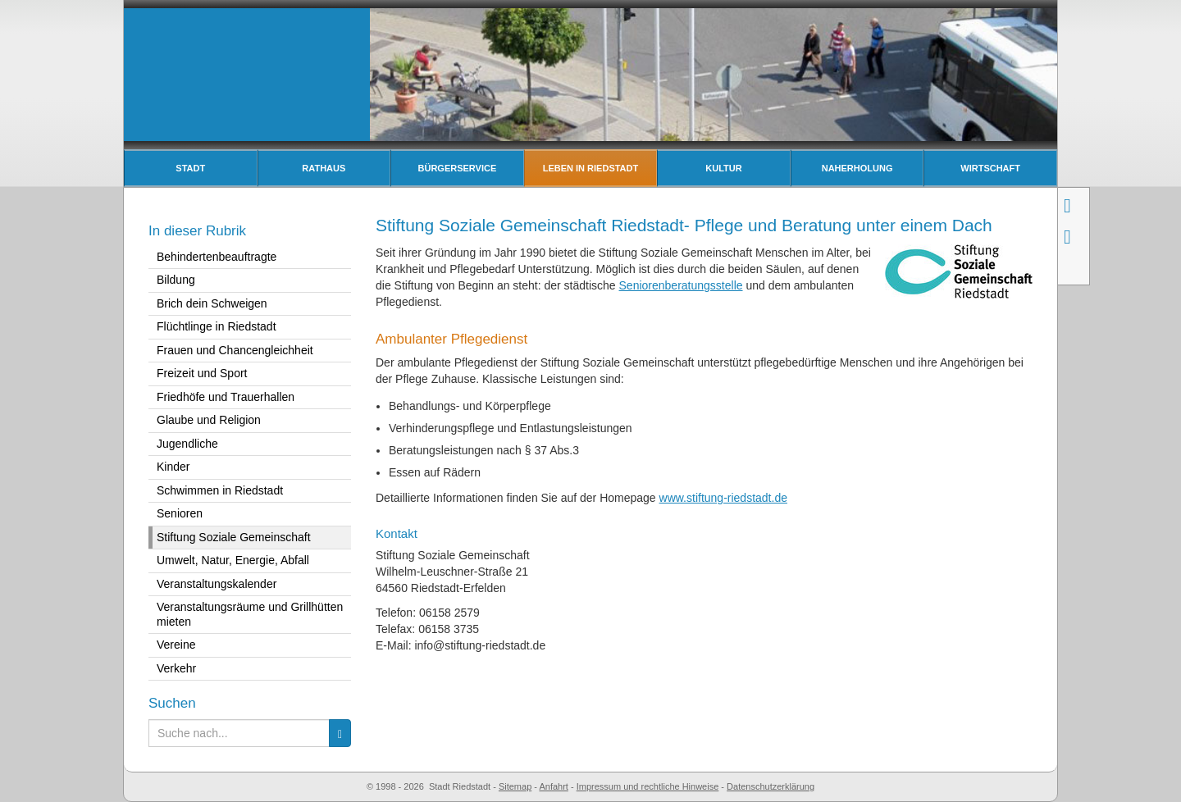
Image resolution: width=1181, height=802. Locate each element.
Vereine (176, 644)
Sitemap (515, 786)
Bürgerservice (457, 168)
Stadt (190, 168)
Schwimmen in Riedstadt (220, 490)
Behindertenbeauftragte (216, 256)
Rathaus (323, 168)
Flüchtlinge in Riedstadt (216, 326)
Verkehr (176, 668)
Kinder (173, 466)
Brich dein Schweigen (212, 303)
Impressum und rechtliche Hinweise (648, 786)
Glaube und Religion (209, 419)
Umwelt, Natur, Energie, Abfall (233, 560)
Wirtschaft (990, 168)
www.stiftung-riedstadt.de (723, 497)
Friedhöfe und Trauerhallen (225, 396)
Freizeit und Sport (202, 373)
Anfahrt (553, 786)
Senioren (180, 513)
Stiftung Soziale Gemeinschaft (234, 537)
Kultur (723, 168)
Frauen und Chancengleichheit (235, 350)
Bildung (176, 279)
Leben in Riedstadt (591, 168)
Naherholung (857, 168)
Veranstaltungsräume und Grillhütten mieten (250, 614)
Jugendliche (187, 443)
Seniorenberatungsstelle (681, 285)
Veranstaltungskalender (216, 583)
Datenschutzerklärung (770, 786)
